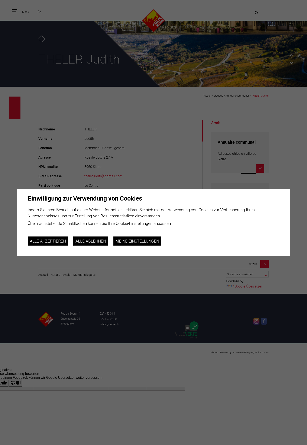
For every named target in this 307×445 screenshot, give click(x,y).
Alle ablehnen (90, 241)
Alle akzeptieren (48, 241)
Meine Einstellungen (137, 241)
